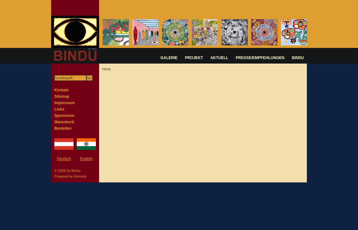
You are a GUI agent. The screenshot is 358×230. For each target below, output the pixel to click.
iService (80, 176)
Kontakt (61, 90)
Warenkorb (64, 122)
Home (106, 69)
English (86, 159)
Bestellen (62, 128)
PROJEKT (194, 58)
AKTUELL (219, 58)
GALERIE (168, 58)
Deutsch (64, 159)
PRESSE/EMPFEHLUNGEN (260, 58)
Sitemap (61, 96)
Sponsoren (64, 115)
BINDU (298, 58)
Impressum (64, 103)
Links (59, 109)
